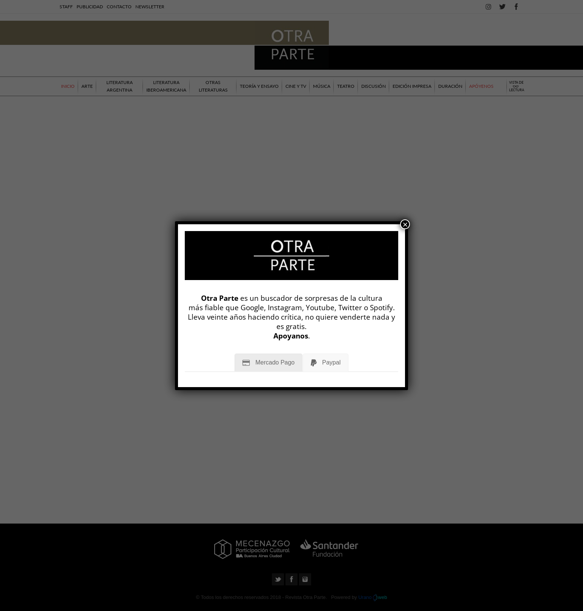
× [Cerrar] (405, 224)
